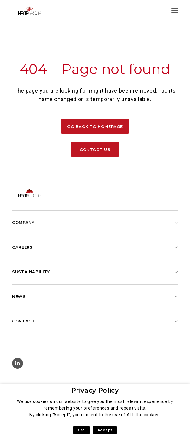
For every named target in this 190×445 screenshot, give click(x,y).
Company (23, 222)
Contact (23, 321)
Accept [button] (104, 430)
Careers (22, 247)
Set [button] (81, 430)
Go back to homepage (95, 126)
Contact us (95, 149)
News (19, 296)
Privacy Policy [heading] (95, 390)
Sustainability (31, 271)
